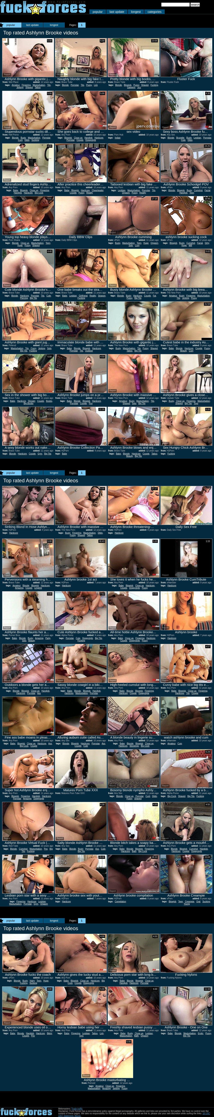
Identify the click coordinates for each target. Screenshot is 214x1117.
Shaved (29, 87)
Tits (49, 85)
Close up (78, 138)
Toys (196, 403)
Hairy (32, 981)
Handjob (88, 138)
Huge (20, 245)
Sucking (35, 140)
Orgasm (126, 193)
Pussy (89, 85)
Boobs (49, 401)
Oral (198, 901)
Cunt (20, 140)
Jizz (139, 87)
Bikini (49, 1033)
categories (154, 11)
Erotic (200, 1033)
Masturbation (39, 85)
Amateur (16, 85)
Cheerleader (97, 190)
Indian (118, 138)
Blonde (65, 85)
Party (47, 638)
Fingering (26, 85)
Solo (131, 245)
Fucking (154, 85)
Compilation (120, 901)
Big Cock (39, 193)
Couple (80, 140)
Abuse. (77, 1116)
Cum (137, 245)
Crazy (33, 348)
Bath (134, 851)
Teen (192, 193)
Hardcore (99, 138)
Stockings (134, 746)
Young (187, 904)
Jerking (20, 87)
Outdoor (89, 351)
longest (136, 11)
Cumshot (198, 190)
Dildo (26, 140)
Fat (154, 296)
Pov (90, 403)
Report (7, 74)
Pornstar (75, 85)
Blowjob (127, 85)
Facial (207, 190)
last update (117, 11)
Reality (89, 193)
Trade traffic (77, 1109)
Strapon (101, 296)
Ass (39, 693)
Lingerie (38, 588)
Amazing (19, 588)
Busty (23, 138)
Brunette (180, 138)
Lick (96, 85)
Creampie (189, 901)
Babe (15, 190)
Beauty (183, 351)
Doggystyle (90, 140)
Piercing (24, 298)
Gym (40, 454)
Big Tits (33, 298)
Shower (31, 401)
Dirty (207, 243)
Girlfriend (83, 296)
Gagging (131, 87)
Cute (183, 140)
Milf (190, 245)
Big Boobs (28, 403)
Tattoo (38, 87)
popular (98, 11)
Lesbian (197, 138)
